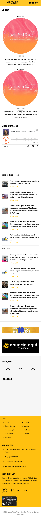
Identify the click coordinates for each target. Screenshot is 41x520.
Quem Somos (10, 426)
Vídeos (26, 426)
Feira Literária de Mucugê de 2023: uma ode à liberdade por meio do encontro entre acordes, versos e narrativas (21, 114)
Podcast (27, 430)
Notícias (8, 437)
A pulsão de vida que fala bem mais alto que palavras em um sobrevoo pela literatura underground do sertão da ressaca (20, 62)
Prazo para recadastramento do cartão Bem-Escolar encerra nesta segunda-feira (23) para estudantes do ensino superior (24, 224)
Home (7, 422)
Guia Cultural (9, 434)
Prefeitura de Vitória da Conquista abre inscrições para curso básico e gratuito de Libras (24, 237)
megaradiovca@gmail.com (16, 466)
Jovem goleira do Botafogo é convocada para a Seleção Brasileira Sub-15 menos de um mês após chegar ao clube (24, 257)
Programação (10, 430)
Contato (27, 434)
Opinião (26, 422)
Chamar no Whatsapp (14, 461)
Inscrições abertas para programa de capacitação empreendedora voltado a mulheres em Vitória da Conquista (23, 194)
